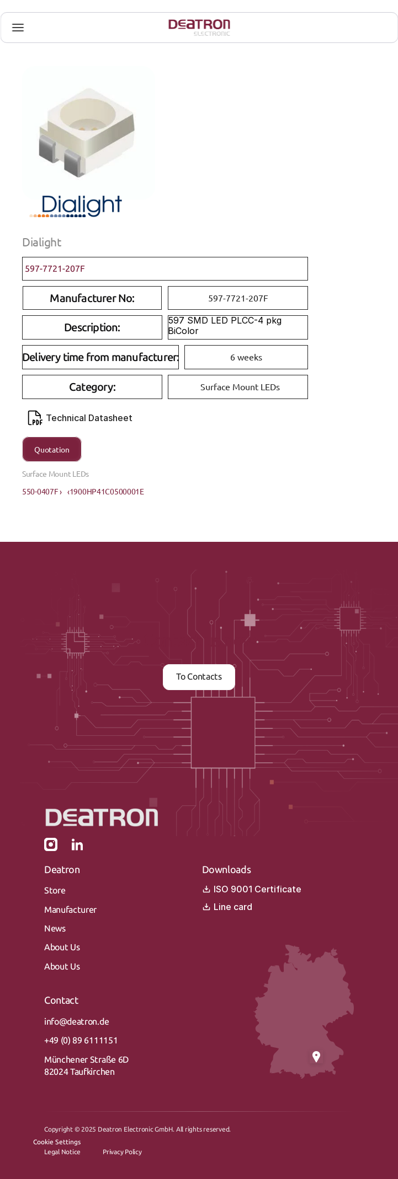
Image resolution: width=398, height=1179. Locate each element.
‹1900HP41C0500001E (105, 491)
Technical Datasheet (80, 418)
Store (54, 890)
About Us (61, 947)
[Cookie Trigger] (57, 1142)
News (55, 928)
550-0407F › (42, 491)
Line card (227, 906)
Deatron (61, 870)
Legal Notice (62, 1152)
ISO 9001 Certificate (251, 889)
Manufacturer (70, 910)
